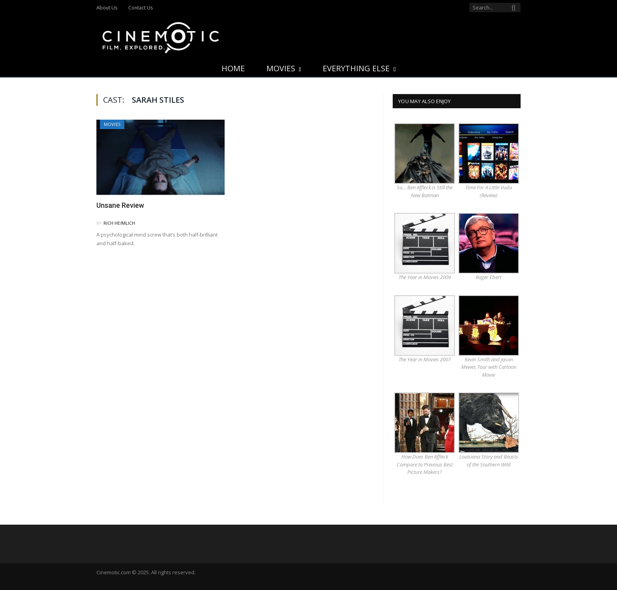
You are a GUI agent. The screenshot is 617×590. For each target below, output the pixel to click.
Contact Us (140, 7)
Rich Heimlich (119, 223)
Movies (280, 68)
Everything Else (356, 68)
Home (233, 68)
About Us (106, 7)
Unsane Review (120, 205)
